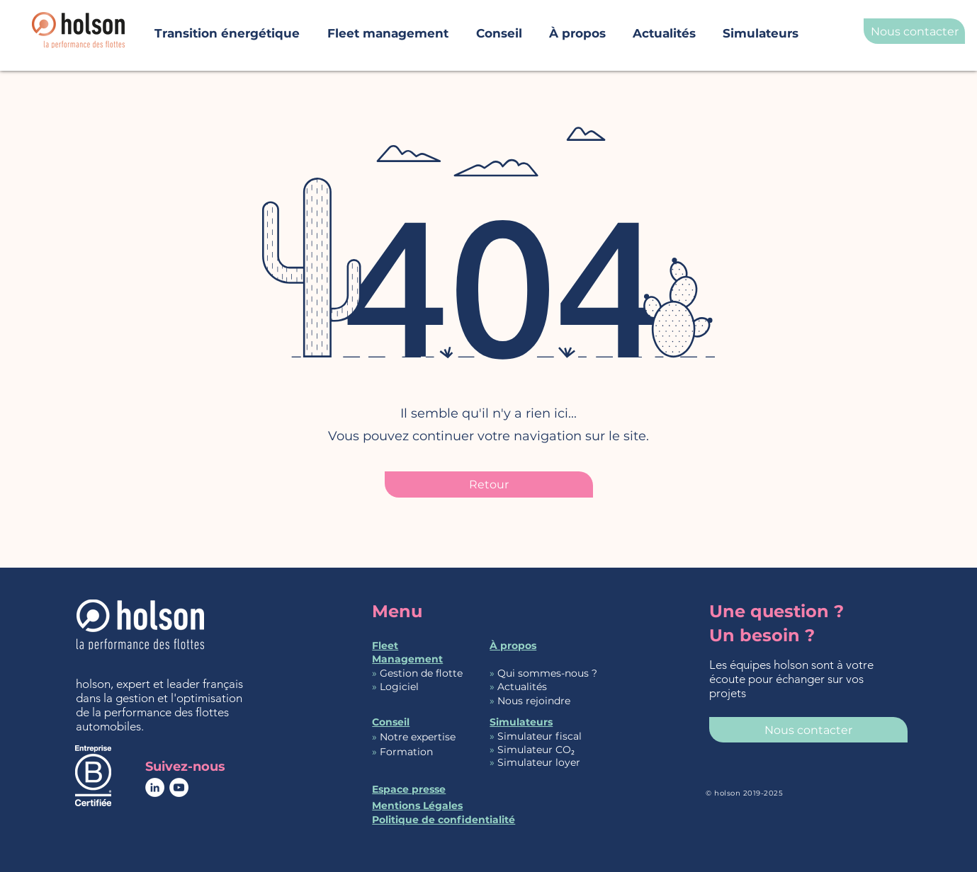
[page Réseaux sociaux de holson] (154, 787)
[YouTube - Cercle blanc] (178, 787)
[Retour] (489, 484)
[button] (577, 26)
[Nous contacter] (914, 31)
